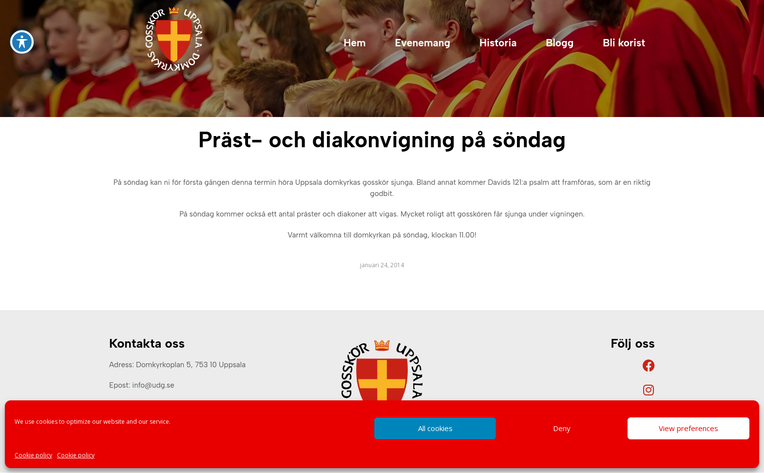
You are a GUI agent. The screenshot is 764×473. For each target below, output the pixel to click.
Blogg (559, 43)
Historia (497, 43)
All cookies (435, 428)
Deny (562, 428)
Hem (354, 43)
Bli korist (624, 43)
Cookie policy (33, 455)
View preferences (688, 428)
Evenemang (422, 43)
